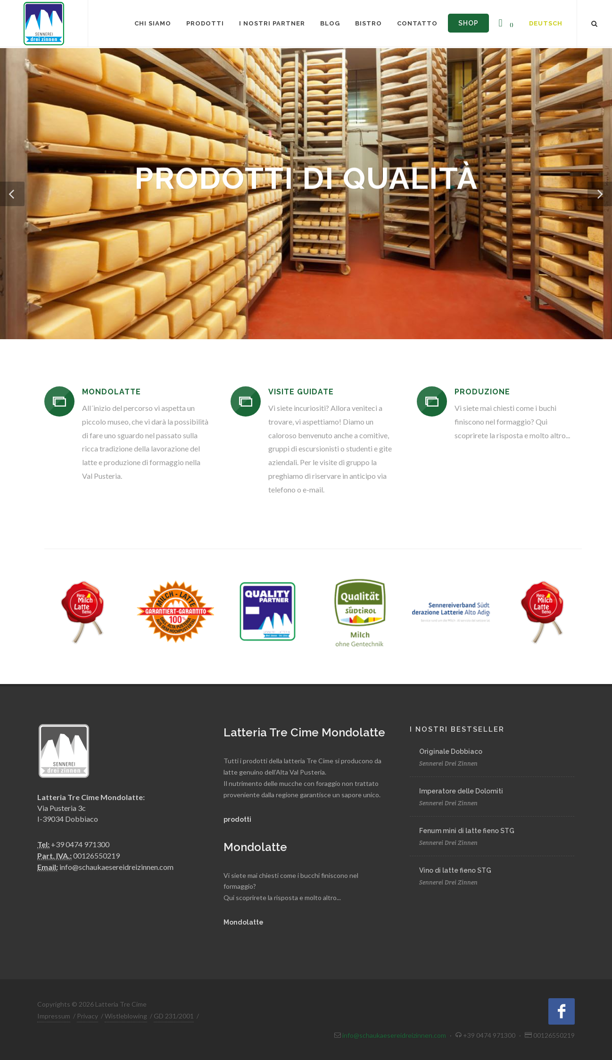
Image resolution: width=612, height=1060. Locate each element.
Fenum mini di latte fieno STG (466, 831)
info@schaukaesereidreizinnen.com (116, 866)
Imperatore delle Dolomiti (461, 791)
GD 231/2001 (174, 1016)
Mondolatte (243, 922)
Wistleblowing (126, 1016)
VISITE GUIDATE (301, 391)
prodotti (237, 819)
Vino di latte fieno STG (455, 870)
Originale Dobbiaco (450, 751)
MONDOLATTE (111, 391)
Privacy (87, 1016)
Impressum (53, 1016)
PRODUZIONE (482, 391)
